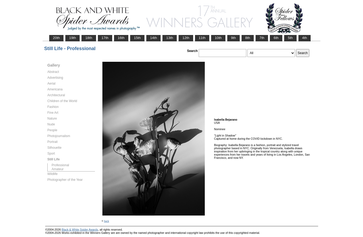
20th (56, 38)
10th (218, 38)
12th (185, 38)
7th (261, 38)
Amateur (57, 169)
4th (304, 38)
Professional (60, 165)
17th (105, 38)
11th (202, 38)
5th (290, 38)
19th (72, 38)
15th (137, 38)
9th (233, 38)
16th (121, 38)
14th (153, 38)
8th (247, 38)
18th (88, 38)
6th (276, 38)
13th (169, 38)
